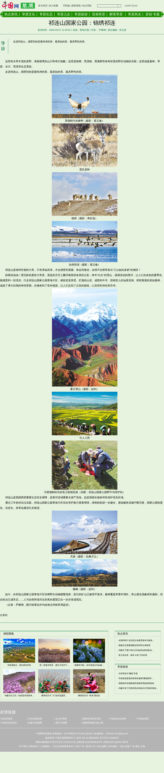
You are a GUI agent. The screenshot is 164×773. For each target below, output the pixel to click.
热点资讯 (11, 14)
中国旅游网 (143, 718)
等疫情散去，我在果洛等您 (19, 665)
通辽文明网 (61, 722)
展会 (137, 746)
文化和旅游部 (35, 718)
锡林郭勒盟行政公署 (93, 722)
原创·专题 (152, 14)
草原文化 (28, 14)
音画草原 (98, 14)
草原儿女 (63, 14)
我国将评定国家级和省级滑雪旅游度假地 (136, 683)
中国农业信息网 (118, 718)
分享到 (3, 615)
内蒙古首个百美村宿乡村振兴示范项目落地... (138, 688)
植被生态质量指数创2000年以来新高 (135, 645)
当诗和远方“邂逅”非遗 (128, 673)
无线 (143, 746)
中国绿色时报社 (9, 722)
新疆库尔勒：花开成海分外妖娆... (89, 665)
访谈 (122, 746)
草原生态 (46, 14)
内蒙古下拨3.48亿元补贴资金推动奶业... (136, 650)
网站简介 (34, 746)
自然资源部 (6, 718)
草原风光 (134, 14)
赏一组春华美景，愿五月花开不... (54, 665)
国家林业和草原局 (92, 718)
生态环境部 (61, 718)
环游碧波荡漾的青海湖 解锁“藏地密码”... (136, 678)
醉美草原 (116, 14)
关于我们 (23, 746)
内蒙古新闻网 (35, 722)
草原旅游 (81, 14)
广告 (132, 746)
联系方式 (90, 746)
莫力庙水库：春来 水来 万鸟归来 (133, 655)
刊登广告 (79, 746)
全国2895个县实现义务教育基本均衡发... (136, 640)
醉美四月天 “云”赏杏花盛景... (54, 695)
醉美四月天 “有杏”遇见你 (89, 695)
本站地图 (101, 746)
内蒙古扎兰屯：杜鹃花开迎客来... (19, 695)
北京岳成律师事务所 (62, 746)
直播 (127, 746)
